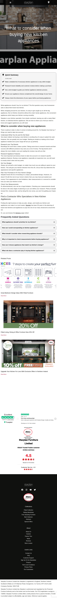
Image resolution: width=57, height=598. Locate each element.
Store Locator (28, 543)
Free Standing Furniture (28, 514)
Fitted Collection (28, 510)
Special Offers (28, 521)
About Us (28, 531)
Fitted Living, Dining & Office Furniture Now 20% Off (17, 332)
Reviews (28, 541)
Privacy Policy (28, 567)
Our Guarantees (28, 569)
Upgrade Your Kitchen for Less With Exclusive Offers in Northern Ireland (24, 371)
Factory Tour (28, 536)
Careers (28, 534)
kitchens (18, 213)
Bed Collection (28, 517)
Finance (28, 562)
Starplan (28, 205)
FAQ (28, 555)
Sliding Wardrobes (28, 512)
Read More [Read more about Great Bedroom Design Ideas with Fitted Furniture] (3, 295)
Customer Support (28, 558)
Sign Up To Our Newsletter (28, 560)
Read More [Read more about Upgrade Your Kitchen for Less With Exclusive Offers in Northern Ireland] (3, 374)
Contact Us (28, 553)
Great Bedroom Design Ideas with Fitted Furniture (17, 293)
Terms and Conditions (28, 564)
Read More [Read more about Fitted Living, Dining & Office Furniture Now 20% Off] (3, 335)
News (28, 538)
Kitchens (28, 519)
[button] (10, 2)
